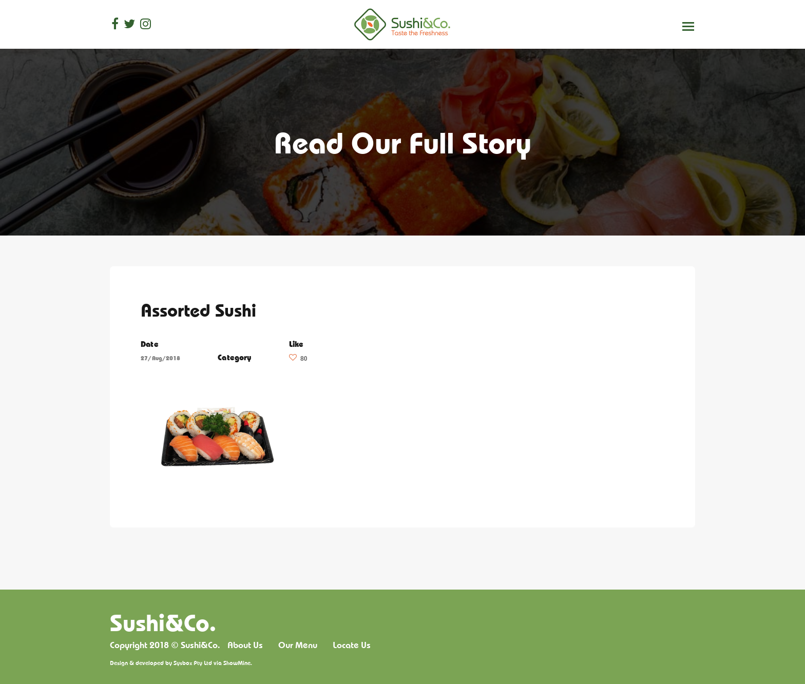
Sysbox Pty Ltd (193, 663)
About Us (245, 645)
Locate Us (352, 645)
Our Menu (297, 645)
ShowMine (237, 663)
